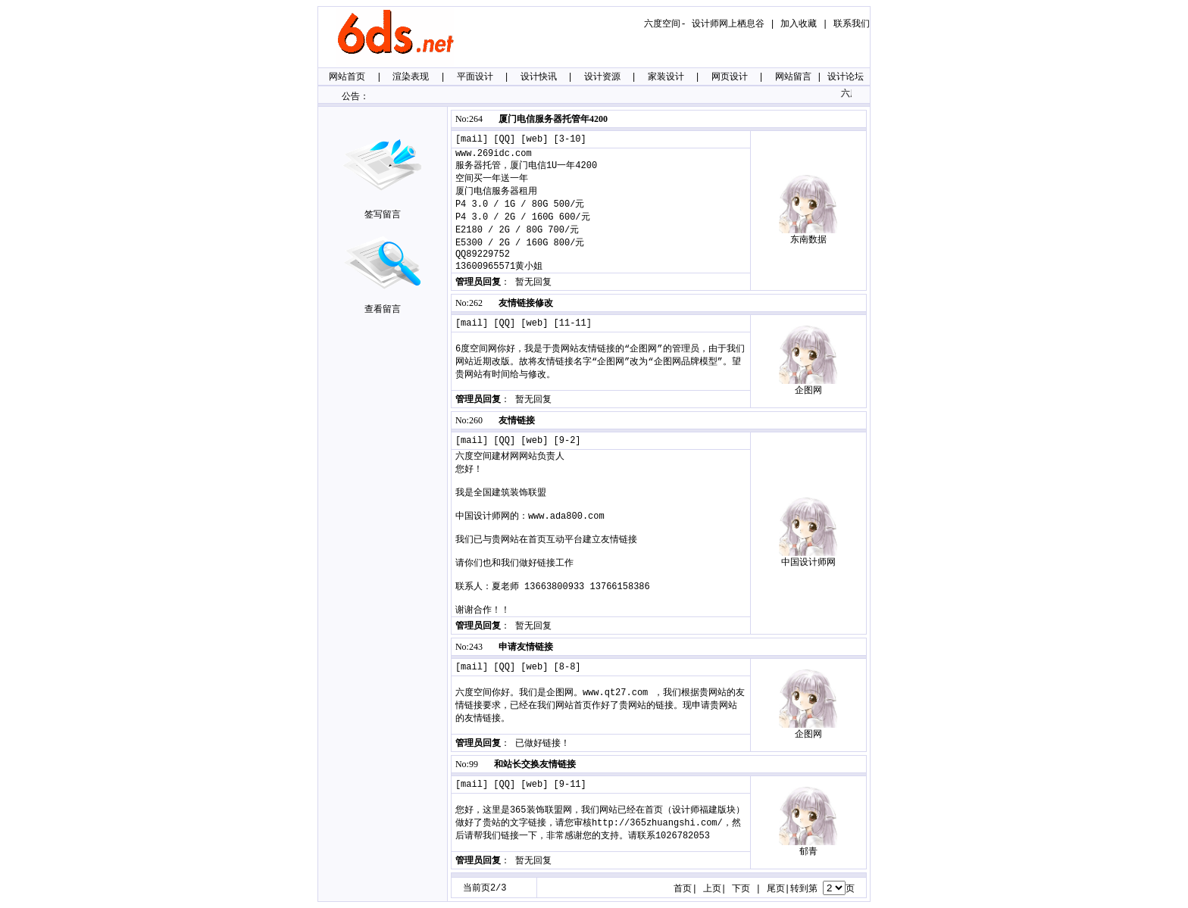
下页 (741, 889)
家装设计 (666, 77)
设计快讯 (539, 77)
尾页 (776, 889)
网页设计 (729, 77)
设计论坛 (845, 77)
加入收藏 (798, 24)
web (535, 139)
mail (472, 139)
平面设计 (475, 77)
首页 (683, 889)
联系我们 (851, 24)
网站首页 (347, 77)
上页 (712, 889)
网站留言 (793, 77)
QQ (504, 139)
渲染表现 (410, 77)
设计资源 (602, 77)
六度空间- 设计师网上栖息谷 (704, 24)
